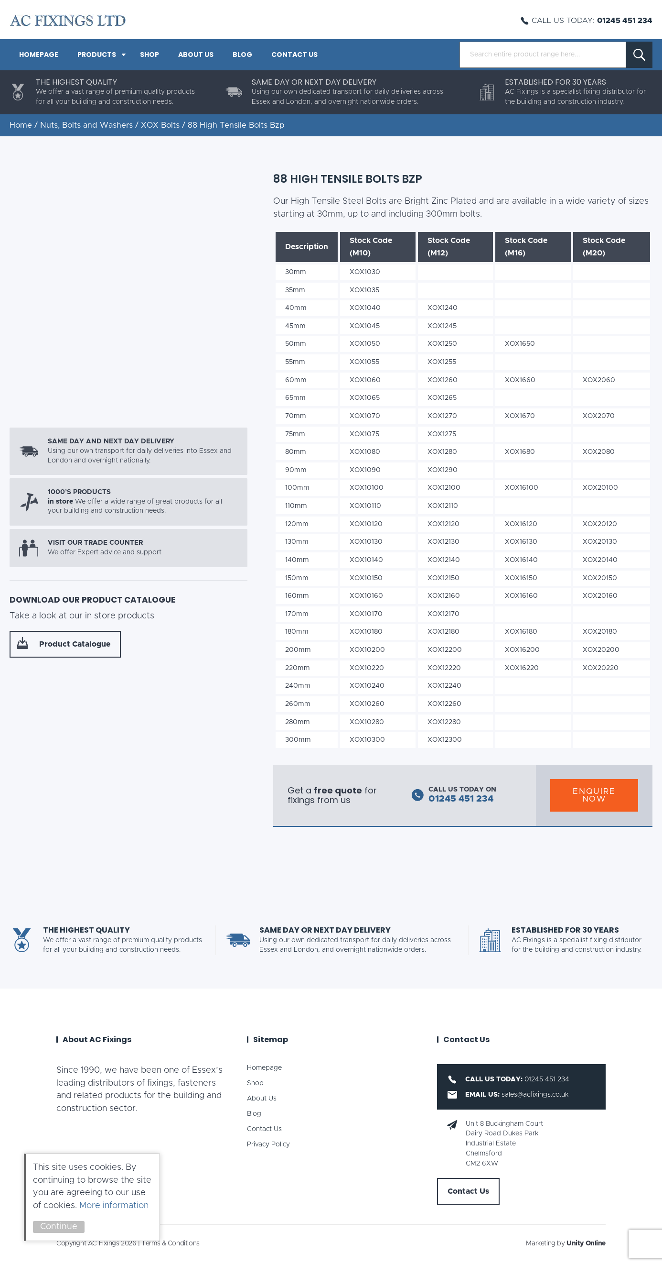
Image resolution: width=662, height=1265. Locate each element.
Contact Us (294, 54)
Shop (149, 54)
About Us (196, 54)
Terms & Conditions (170, 1243)
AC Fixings (68, 20)
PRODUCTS (96, 54)
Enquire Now (594, 795)
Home (21, 125)
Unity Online (586, 1243)
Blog (242, 54)
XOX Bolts (160, 125)
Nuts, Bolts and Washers (86, 125)
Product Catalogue (74, 644)
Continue (58, 1226)
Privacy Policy (268, 1144)
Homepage (38, 54)
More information (114, 1205)
